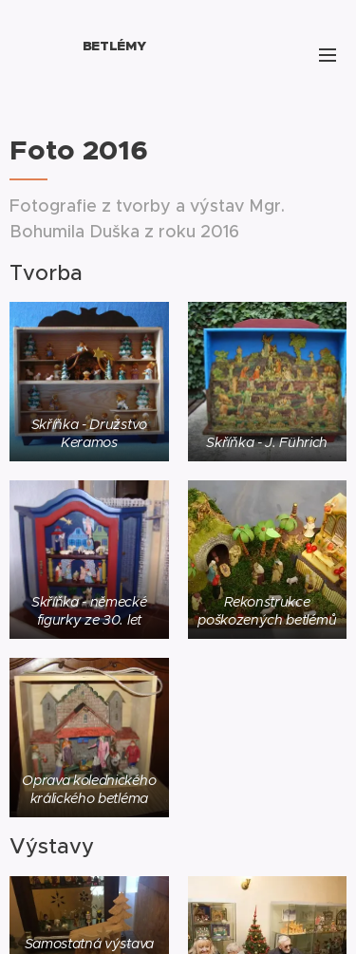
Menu (327, 55)
